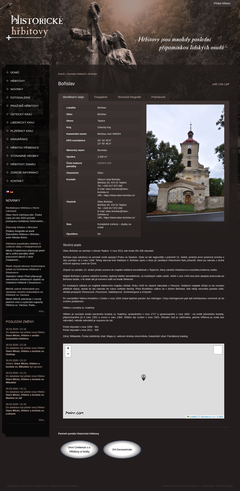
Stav (68, 224)
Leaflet (191, 417)
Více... (42, 311)
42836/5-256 (104, 163)
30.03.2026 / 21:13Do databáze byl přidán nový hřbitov (25, 377)
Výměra (70, 156)
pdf (227, 84)
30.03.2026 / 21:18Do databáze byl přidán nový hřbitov (25, 334)
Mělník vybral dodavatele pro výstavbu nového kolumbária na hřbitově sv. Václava (24, 292)
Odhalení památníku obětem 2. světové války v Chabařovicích (23, 245)
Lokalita (71, 107)
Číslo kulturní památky (74, 165)
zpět (214, 84)
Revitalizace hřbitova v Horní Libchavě (22, 209)
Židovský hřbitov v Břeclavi (22, 227)
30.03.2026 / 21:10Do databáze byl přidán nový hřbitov (25, 409)
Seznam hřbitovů (76, 73)
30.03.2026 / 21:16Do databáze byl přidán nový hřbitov (25, 349)
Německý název (75, 150)
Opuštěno (72, 233)
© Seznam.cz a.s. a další (210, 417)
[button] (143, 377)
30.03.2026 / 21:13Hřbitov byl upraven (24, 363)
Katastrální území (76, 133)
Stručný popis (72, 245)
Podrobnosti (158, 97)
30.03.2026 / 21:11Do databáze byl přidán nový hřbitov (25, 393)
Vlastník (71, 201)
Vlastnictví (72, 172)
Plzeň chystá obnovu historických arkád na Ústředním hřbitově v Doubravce (25, 269)
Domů (61, 73)
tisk (221, 84)
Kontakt (70, 179)
